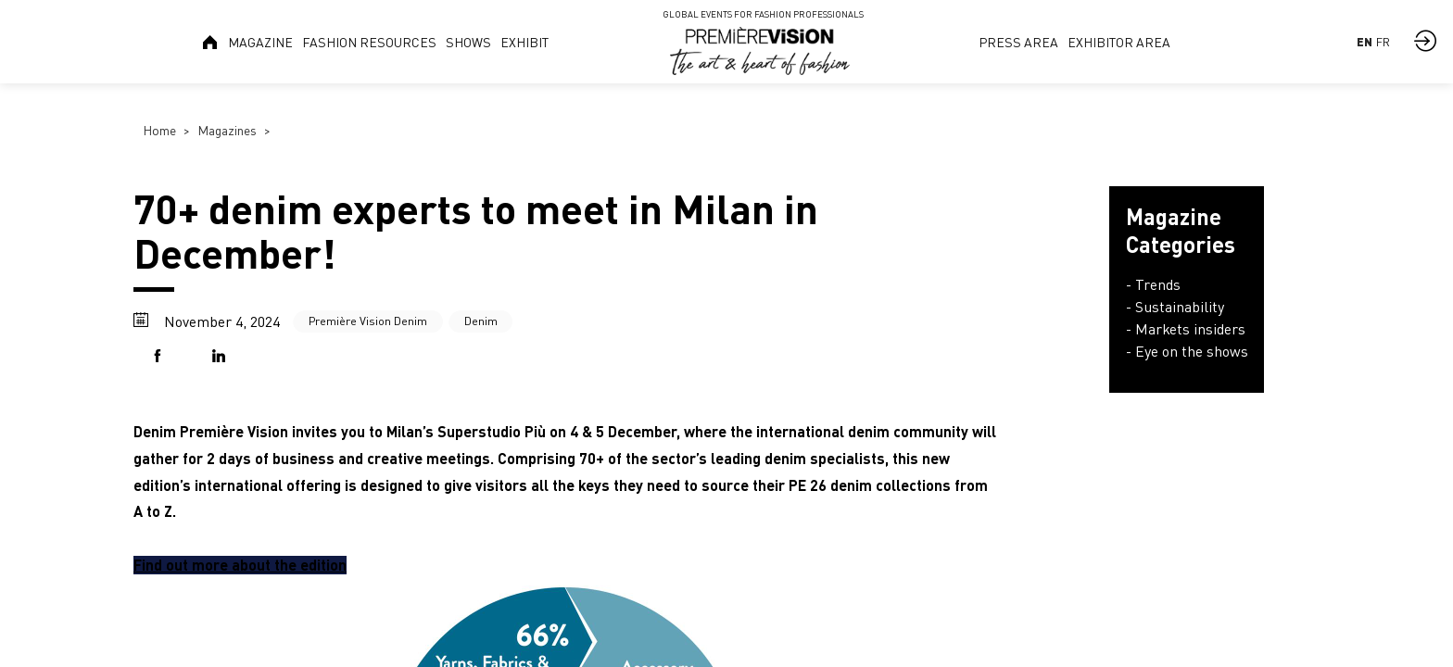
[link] (211, 41)
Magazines (227, 130)
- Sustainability (1175, 306)
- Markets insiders (1185, 329)
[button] (161, 357)
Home (159, 130)
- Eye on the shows (1187, 351)
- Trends (1153, 284)
